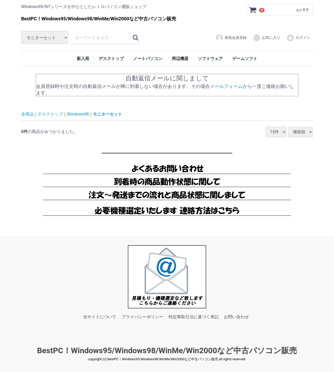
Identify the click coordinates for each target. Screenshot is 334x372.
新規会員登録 (231, 38)
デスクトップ (111, 58)
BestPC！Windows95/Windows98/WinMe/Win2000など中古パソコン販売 (167, 350)
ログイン (298, 38)
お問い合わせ (236, 316)
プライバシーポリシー (142, 316)
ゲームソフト (244, 58)
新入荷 (83, 58)
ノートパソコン (147, 58)
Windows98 (78, 114)
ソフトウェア (210, 58)
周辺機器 (180, 58)
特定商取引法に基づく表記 (194, 316)
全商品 (27, 114)
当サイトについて (99, 316)
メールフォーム (226, 86)
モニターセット (107, 114)
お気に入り (266, 38)
